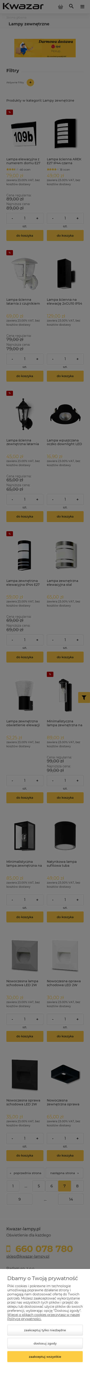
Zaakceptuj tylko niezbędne (45, 1330)
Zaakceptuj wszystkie (45, 1356)
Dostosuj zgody (45, 1343)
